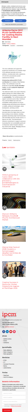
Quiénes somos (7, 339)
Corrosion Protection (8, 364)
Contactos (6, 342)
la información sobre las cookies (11, 10)
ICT (4, 362)
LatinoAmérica (7, 367)
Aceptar (20, 20)
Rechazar (7, 20)
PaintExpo (6, 375)
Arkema (9, 140)
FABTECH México (8, 377)
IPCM (4, 360)
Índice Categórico (8, 352)
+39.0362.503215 (9, 327)
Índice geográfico (7, 354)
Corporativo (12, 45)
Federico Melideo (10, 43)
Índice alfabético (7, 350)
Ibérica (5, 366)
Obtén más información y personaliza (14, 24)
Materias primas (16, 140)
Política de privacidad (16, 406)
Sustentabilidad (20, 45)
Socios (5, 340)
